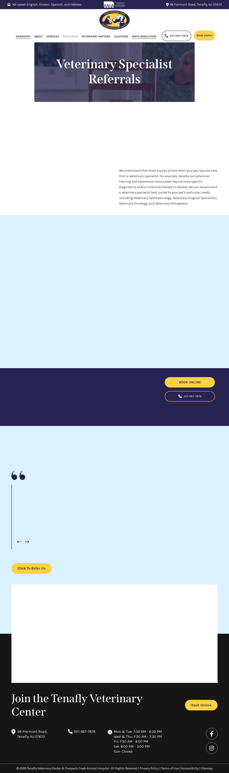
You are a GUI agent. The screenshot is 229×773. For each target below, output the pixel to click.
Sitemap (207, 768)
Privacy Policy (150, 768)
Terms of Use (170, 768)
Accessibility (190, 768)
